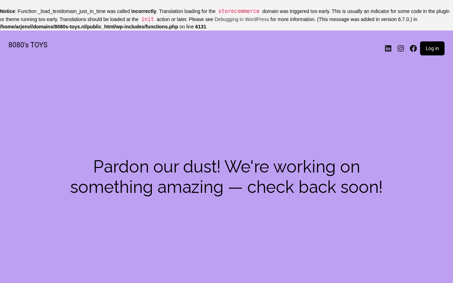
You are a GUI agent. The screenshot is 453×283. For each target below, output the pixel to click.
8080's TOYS (27, 45)
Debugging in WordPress (242, 19)
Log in (432, 48)
